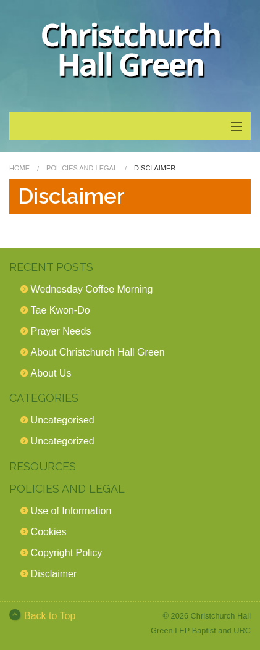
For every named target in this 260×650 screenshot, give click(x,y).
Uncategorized (62, 441)
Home (19, 168)
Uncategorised (62, 420)
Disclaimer (54, 574)
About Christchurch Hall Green (98, 352)
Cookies (49, 532)
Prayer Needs (61, 331)
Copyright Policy (67, 553)
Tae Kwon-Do (60, 310)
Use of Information (71, 511)
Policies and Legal (81, 168)
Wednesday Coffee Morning (92, 289)
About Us (51, 373)
